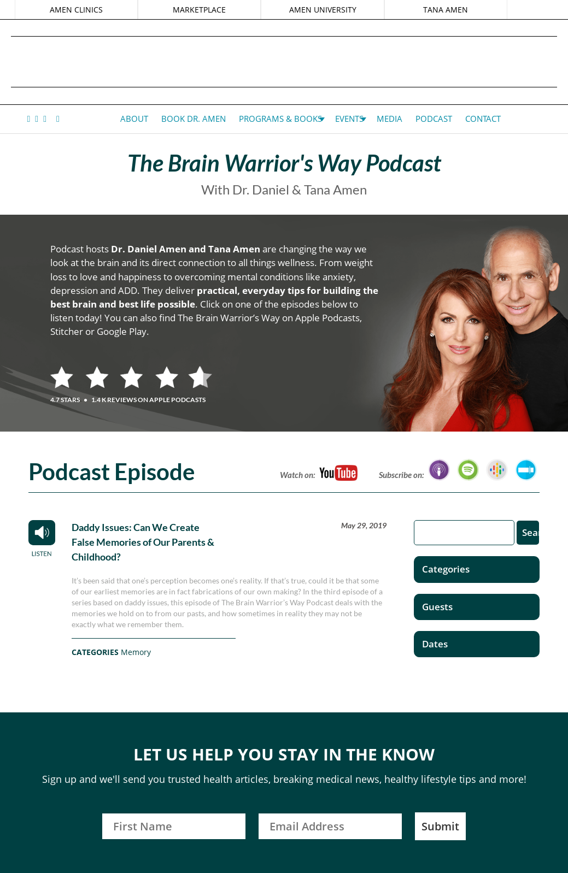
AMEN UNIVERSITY (322, 9)
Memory (136, 652)
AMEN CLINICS (77, 9)
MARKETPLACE (199, 9)
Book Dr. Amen (193, 118)
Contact (483, 118)
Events (349, 118)
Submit (440, 826)
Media (389, 118)
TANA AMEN (444, 9)
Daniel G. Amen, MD (284, 61)
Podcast (433, 118)
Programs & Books (280, 118)
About (134, 118)
